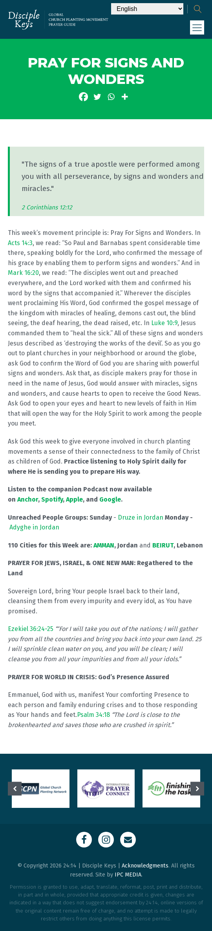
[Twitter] (97, 97)
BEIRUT (163, 545)
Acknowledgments (145, 865)
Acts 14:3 (20, 243)
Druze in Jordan (140, 517)
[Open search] (198, 9)
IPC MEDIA (128, 874)
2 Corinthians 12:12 (47, 207)
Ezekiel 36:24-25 (30, 629)
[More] (125, 97)
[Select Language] (147, 9)
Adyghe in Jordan (34, 527)
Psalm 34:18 (93, 714)
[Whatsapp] (111, 97)
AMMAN (103, 545)
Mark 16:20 (23, 272)
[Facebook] (83, 97)
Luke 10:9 (164, 323)
